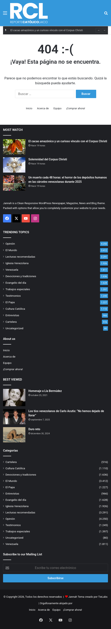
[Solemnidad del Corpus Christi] (14, 165)
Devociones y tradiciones (20, 276)
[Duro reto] (14, 434)
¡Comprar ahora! (75, 108)
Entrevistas (12, 315)
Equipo (57, 108)
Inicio (29, 108)
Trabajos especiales (17, 289)
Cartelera (11, 321)
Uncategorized (14, 328)
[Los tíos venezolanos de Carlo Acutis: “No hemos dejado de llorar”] (14, 416)
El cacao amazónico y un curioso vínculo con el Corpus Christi (46, 30)
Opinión (10, 243)
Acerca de (43, 108)
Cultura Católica (15, 308)
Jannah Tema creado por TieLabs (88, 596)
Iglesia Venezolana (17, 263)
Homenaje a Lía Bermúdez (45, 391)
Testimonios (13, 295)
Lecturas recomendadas (20, 256)
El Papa (10, 302)
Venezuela (11, 269)
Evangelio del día (15, 282)
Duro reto (34, 429)
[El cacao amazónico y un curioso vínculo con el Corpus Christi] (14, 146)
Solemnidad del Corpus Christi (47, 159)
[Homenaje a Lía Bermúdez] (14, 397)
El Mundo (11, 250)
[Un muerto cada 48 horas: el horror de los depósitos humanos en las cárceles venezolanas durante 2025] (14, 183)
